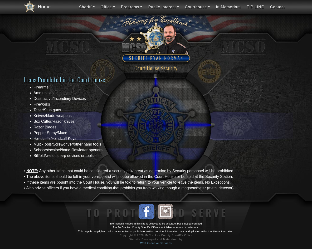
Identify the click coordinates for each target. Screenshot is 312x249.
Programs (130, 7)
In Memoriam (228, 7)
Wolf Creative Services (156, 243)
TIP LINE (255, 7)
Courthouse (196, 7)
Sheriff (85, 7)
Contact (277, 7)
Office (106, 7)
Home (36, 7)
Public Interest (162, 7)
